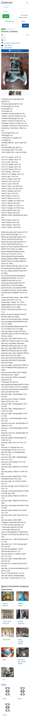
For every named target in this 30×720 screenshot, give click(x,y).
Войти (6, 16)
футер (4, 659)
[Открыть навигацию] (27, 2)
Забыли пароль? (23, 17)
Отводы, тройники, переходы (20, 641)
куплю (4, 698)
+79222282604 (8, 48)
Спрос (23, 21)
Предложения (9, 21)
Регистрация (24, 15)
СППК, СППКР (6, 639)
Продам (3, 29)
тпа (4, 679)
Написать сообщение (15, 51)
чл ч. (5, 40)
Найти (25, 26)
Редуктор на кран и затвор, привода (22, 661)
